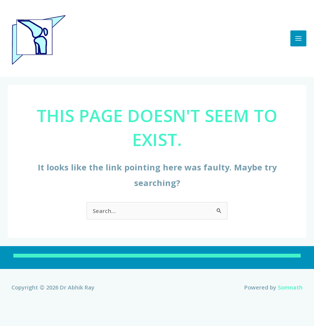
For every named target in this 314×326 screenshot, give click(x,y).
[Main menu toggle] (298, 38)
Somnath (290, 287)
